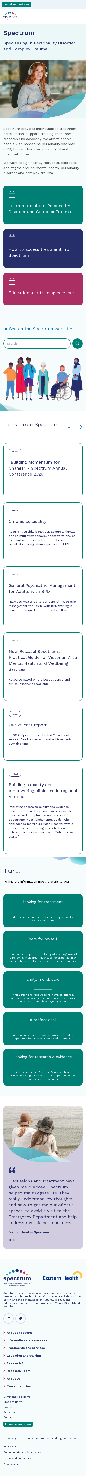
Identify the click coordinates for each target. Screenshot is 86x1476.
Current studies (19, 1386)
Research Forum (19, 1363)
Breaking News (12, 1401)
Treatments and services (26, 1348)
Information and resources (27, 1340)
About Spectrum (19, 1332)
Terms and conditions (17, 1458)
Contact (8, 1417)
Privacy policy (12, 1464)
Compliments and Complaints (22, 1452)
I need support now (16, 4)
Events (7, 1407)
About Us (13, 1378)
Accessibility (11, 1446)
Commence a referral (17, 1396)
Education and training (24, 1355)
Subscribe (9, 1412)
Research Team (18, 1371)
